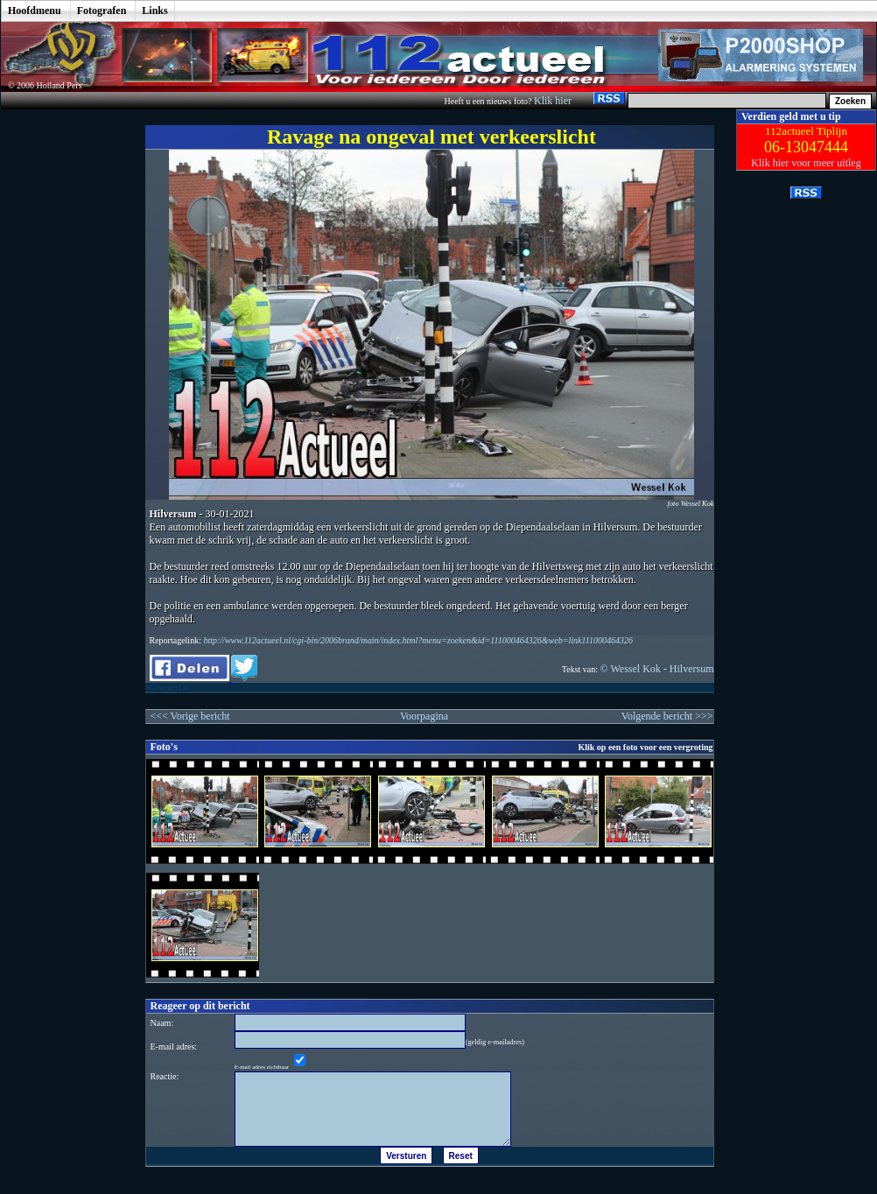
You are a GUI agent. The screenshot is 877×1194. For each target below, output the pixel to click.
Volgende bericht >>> (667, 716)
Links (154, 10)
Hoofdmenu (34, 10)
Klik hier (554, 101)
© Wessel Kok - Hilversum (657, 669)
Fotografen (102, 10)
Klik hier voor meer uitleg (805, 163)
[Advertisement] (60, 372)
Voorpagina (424, 716)
